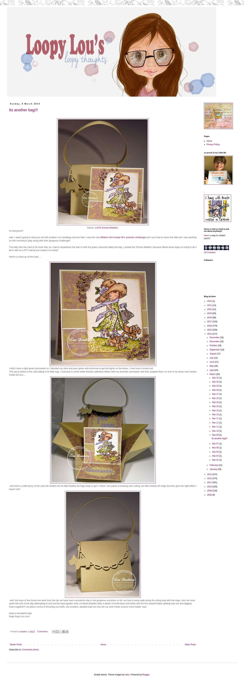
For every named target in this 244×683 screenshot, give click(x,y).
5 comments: (43, 631)
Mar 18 (215, 414)
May (212, 366)
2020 (209, 309)
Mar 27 (215, 394)
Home (103, 644)
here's (206, 235)
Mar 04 (215, 452)
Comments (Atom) (30, 649)
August (213, 354)
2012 (209, 478)
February (214, 465)
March (213, 374)
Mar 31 (215, 378)
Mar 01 (215, 460)
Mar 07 (215, 443)
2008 (209, 495)
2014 (209, 334)
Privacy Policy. (213, 144)
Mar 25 (215, 398)
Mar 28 (215, 390)
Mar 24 (215, 402)
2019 (209, 313)
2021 (209, 305)
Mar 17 (215, 418)
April (212, 370)
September (215, 349)
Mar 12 (215, 423)
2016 (209, 326)
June (212, 362)
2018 (209, 317)
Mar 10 (215, 431)
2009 (209, 490)
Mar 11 (215, 427)
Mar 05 (215, 447)
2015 (209, 330)
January (214, 469)
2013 (209, 474)
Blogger (146, 674)
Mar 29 (215, 386)
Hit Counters (210, 252)
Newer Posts (16, 644)
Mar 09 (215, 435)
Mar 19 (215, 410)
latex (127, 674)
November (215, 341)
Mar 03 (215, 456)
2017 (209, 321)
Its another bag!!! (23, 110)
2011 (209, 482)
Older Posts (190, 644)
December (215, 337)
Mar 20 (215, 406)
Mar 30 (215, 382)
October (214, 345)
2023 (209, 301)
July (212, 358)
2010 (209, 486)
